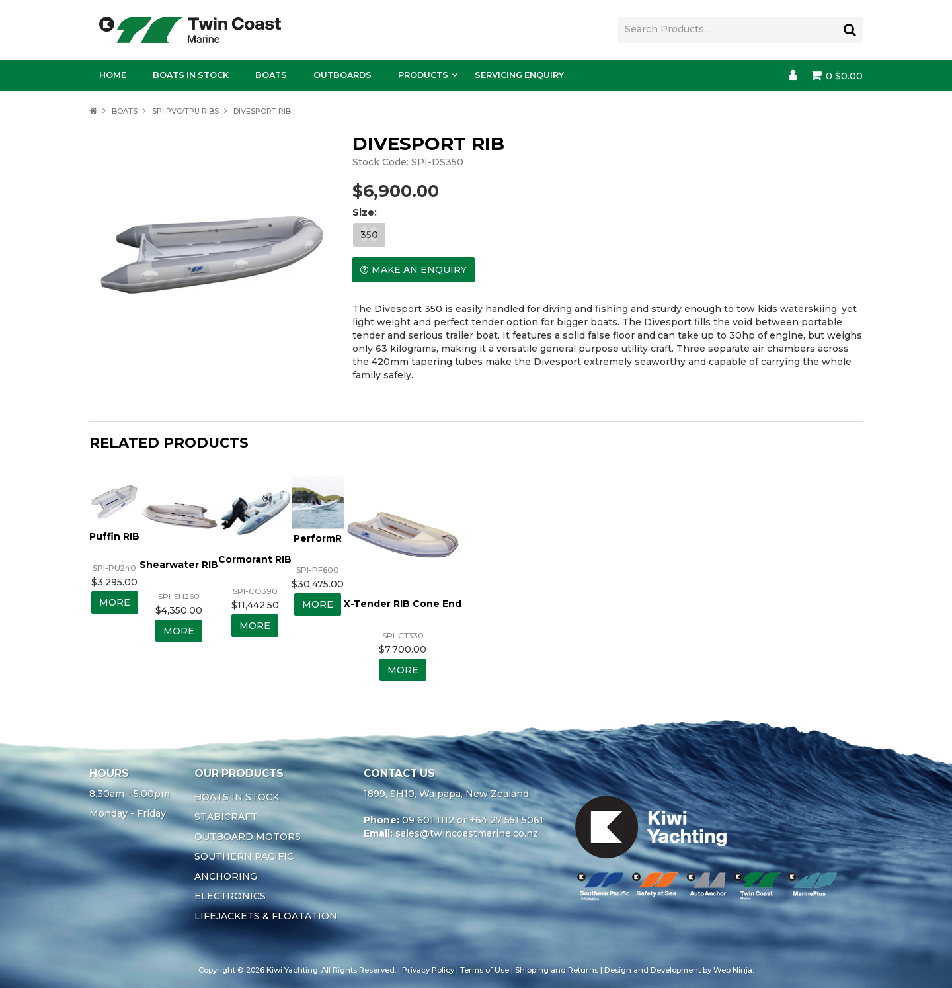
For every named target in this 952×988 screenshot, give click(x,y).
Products (423, 75)
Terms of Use (484, 970)
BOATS (125, 111)
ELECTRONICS (230, 896)
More (114, 602)
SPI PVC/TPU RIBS (185, 111)
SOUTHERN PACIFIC (244, 856)
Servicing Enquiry (519, 75)
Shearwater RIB (178, 565)
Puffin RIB (114, 536)
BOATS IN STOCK (236, 797)
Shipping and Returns (556, 970)
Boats (271, 75)
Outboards (342, 75)
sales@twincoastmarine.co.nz (466, 833)
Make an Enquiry (419, 270)
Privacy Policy (428, 970)
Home (112, 75)
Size (363, 212)
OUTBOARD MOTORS (247, 837)
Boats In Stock (191, 75)
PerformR (318, 538)
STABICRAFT (225, 817)
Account (793, 75)
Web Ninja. (733, 970)
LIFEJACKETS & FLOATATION (265, 916)
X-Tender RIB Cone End (402, 604)
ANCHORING (225, 876)
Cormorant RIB (255, 559)
